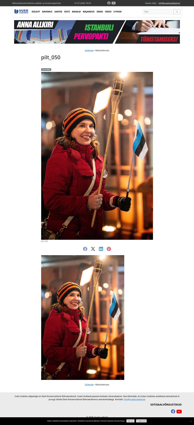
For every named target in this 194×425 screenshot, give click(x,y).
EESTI (67, 11)
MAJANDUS (88, 11)
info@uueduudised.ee (169, 3)
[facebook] (109, 3)
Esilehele (89, 50)
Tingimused (141, 421)
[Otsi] (158, 11)
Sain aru (130, 421)
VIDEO (108, 11)
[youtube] (113, 3)
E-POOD (117, 11)
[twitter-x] (93, 250)
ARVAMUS (47, 11)
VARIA (100, 11)
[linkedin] (101, 250)
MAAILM (76, 11)
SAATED (58, 11)
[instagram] (108, 250)
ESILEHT (36, 11)
